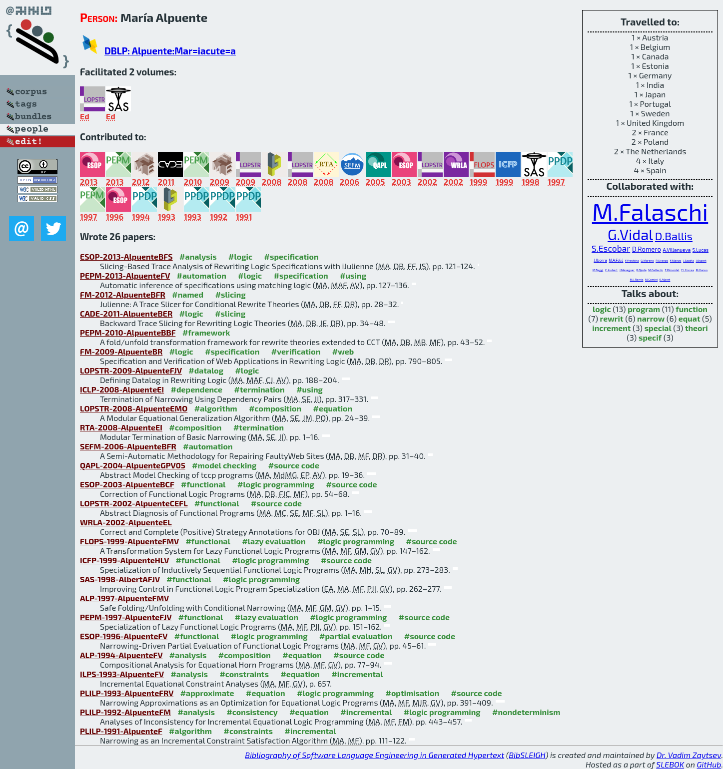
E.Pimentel (672, 270)
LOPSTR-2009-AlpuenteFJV (131, 370)
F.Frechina (632, 260)
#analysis (198, 256)
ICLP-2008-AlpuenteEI (122, 389)
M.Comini (651, 279)
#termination (259, 389)
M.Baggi (598, 270)
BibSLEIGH (527, 755)
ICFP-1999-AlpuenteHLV (124, 560)
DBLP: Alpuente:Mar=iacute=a (170, 50)
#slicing (230, 294)
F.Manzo (676, 260)
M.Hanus (702, 270)
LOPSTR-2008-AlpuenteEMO (133, 408)
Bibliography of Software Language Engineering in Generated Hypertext (374, 755)
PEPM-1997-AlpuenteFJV (125, 617)
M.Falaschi (650, 211)
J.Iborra (600, 260)
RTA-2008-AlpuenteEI (121, 427)
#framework (206, 332)
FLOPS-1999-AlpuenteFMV (129, 541)
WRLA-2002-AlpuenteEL (126, 522)
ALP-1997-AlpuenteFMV (124, 598)
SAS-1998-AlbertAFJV (120, 579)
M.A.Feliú (616, 260)
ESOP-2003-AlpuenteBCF (127, 484)
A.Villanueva (677, 250)
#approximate (207, 693)
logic (602, 309)
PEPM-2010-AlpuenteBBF (127, 332)
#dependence (196, 389)
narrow (651, 318)
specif (650, 337)
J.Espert (701, 260)
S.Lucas (701, 250)
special (658, 328)
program (644, 309)
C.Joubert (611, 270)
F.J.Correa (687, 270)
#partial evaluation (355, 636)
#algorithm (215, 408)
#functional (203, 484)
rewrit (612, 318)
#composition (275, 408)
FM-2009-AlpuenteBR (121, 351)
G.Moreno (647, 260)
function (692, 309)
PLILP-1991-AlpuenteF (121, 731)
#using (353, 275)
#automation (201, 275)
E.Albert (665, 279)
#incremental (357, 674)
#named (187, 294)
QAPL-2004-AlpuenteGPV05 (132, 465)
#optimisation (412, 693)
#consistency (251, 712)
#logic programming (275, 484)
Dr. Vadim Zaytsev (689, 755)
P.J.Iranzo (662, 260)
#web (343, 351)
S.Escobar (611, 248)
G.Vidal (630, 234)
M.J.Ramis (637, 279)
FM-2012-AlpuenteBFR (122, 294)
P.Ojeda (642, 270)
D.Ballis (674, 235)
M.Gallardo (655, 270)
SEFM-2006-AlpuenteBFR (128, 446)
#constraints (244, 674)
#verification (296, 351)
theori (696, 328)
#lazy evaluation (273, 541)
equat (690, 318)
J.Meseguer (627, 270)
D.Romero (646, 249)
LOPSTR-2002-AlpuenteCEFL (133, 503)
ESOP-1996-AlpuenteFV (123, 636)
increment (611, 328)
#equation (333, 408)
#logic (240, 256)
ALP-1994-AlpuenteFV (121, 655)
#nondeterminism (526, 712)
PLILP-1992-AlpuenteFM (125, 712)
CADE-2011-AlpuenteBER (126, 313)
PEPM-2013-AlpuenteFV (125, 275)
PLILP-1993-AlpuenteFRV (126, 693)
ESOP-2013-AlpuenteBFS (126, 256)
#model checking (224, 465)
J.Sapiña (688, 260)
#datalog (205, 370)
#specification (291, 256)
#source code (293, 465)
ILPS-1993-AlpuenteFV (122, 674)
